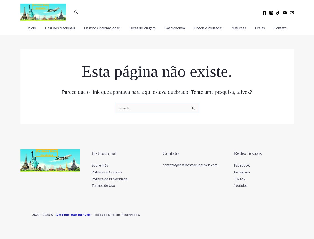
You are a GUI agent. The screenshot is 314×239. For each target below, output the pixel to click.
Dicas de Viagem (144, 28)
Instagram (242, 172)
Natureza (235, 28)
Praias (255, 28)
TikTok (239, 179)
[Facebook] (264, 13)
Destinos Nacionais (64, 28)
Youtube (240, 185)
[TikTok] (278, 13)
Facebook (242, 165)
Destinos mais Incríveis (73, 215)
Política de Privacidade (110, 179)
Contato (274, 28)
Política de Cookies (107, 172)
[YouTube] (285, 13)
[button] (76, 12)
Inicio (37, 28)
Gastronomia (174, 28)
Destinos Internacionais (105, 28)
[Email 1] (292, 13)
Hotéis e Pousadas (206, 28)
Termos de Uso (103, 185)
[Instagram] (271, 13)
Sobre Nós (100, 165)
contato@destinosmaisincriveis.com (190, 165)
